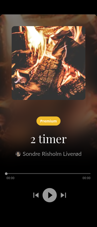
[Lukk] (7, 7)
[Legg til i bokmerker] (18, 213)
